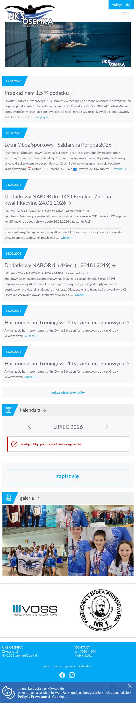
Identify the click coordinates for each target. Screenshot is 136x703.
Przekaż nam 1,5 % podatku (39, 92)
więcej (42, 117)
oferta (57, 666)
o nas (46, 666)
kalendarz (33, 410)
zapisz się (67, 476)
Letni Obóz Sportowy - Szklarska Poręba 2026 (60, 144)
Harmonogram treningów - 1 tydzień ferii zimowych (66, 363)
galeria (29, 498)
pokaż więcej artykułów (68, 392)
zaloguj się (121, 4)
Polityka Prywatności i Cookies (42, 696)
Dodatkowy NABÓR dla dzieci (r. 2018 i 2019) (59, 265)
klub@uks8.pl (84, 655)
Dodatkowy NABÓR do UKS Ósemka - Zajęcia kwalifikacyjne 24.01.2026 (57, 199)
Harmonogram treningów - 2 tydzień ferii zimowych (66, 322)
